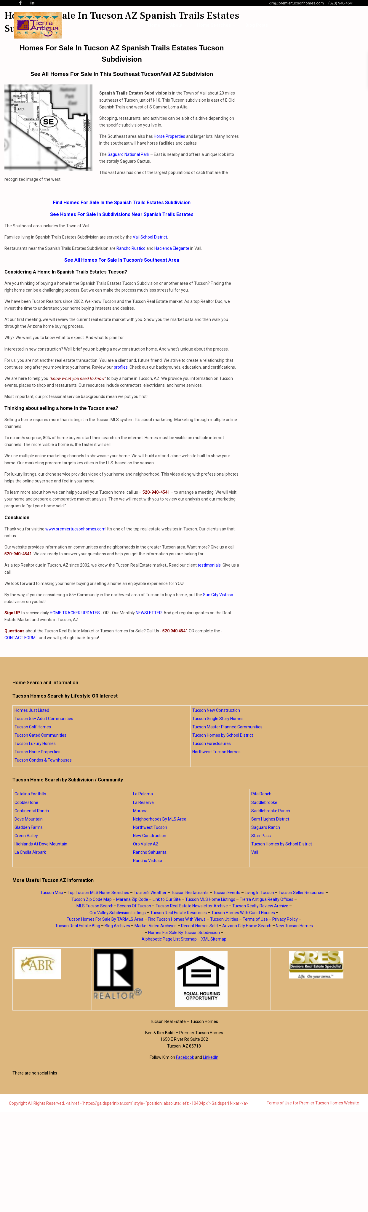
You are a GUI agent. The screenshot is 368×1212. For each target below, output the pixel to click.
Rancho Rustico (130, 248)
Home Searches (214, 25)
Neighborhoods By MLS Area (159, 819)
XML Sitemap (213, 939)
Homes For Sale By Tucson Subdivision (184, 932)
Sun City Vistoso (218, 594)
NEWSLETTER (149, 612)
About (176, 25)
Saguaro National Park (128, 154)
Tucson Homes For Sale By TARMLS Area (105, 919)
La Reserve (143, 802)
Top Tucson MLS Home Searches (98, 892)
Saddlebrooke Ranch (270, 810)
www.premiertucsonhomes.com (75, 529)
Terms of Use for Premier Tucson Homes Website (313, 1103)
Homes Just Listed (32, 710)
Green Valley (26, 835)
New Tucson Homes (294, 925)
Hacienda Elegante (171, 248)
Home (154, 25)
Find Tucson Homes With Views (177, 919)
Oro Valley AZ (146, 844)
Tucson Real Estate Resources (178, 912)
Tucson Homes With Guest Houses (243, 912)
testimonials (209, 565)
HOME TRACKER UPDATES (75, 612)
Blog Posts (256, 25)
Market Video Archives (156, 925)
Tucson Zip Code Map (91, 899)
